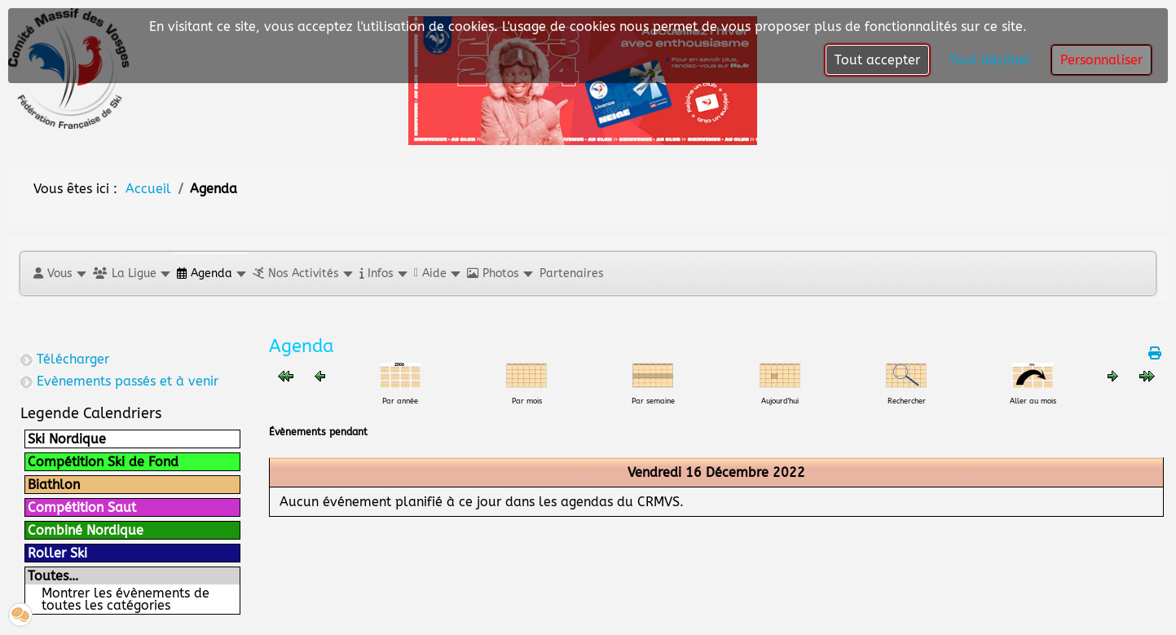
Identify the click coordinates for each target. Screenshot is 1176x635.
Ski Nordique (67, 439)
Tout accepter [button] (877, 60)
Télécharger (73, 359)
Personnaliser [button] (1101, 60)
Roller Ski (57, 553)
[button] (59, 273)
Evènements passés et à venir (127, 381)
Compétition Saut (82, 507)
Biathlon (54, 484)
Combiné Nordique (85, 530)
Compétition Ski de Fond (103, 462)
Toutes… (53, 576)
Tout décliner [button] (990, 60)
